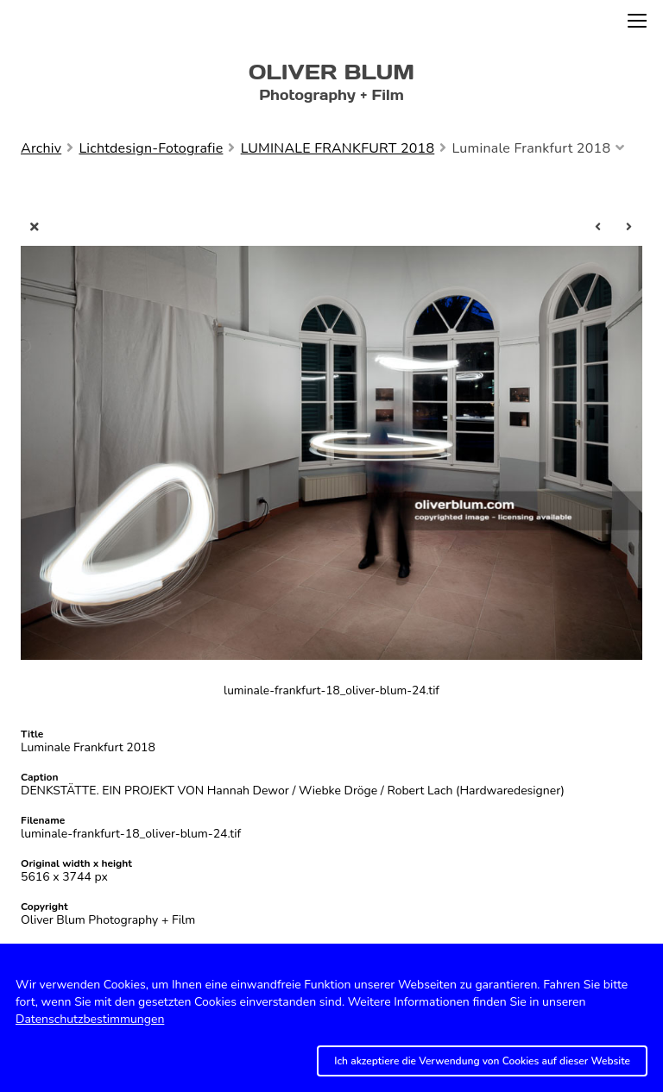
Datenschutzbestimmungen (90, 1019)
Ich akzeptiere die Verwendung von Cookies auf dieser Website (482, 1061)
